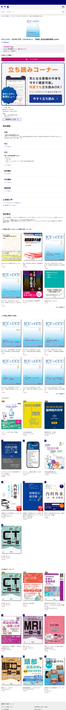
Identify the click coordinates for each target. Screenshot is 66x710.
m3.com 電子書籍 (5, 16)
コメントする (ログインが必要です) (12, 202)
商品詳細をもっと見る (11, 119)
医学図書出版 (5, 42)
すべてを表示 (59, 307)
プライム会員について (7, 707)
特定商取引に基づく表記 (41, 707)
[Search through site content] (31, 12)
